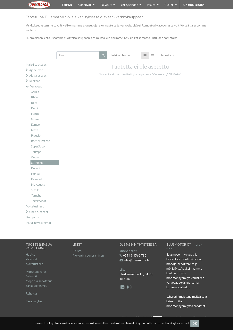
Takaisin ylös (34, 301)
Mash (34, 130)
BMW (34, 97)
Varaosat (36, 86)
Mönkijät (31, 276)
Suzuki (35, 190)
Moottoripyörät (36, 272)
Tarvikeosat (38, 201)
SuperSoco (38, 146)
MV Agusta (38, 184)
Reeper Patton (40, 141)
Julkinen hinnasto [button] (122, 55)
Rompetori (33, 217)
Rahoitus (31, 293)
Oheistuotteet (38, 212)
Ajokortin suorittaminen (88, 255)
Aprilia (35, 92)
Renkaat (34, 81)
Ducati (35, 168)
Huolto (30, 254)
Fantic (35, 114)
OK (195, 323)
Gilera (35, 119)
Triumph (36, 152)
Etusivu (77, 251)
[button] (168, 55)
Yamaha (36, 195)
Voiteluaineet (35, 206)
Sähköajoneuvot (36, 286)
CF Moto (37, 163)
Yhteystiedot (128, 251)
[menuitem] (67, 4)
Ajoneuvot (36, 70)
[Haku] (103, 55)
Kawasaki (37, 179)
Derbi (34, 108)
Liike (122, 269)
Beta (34, 103)
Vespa (35, 157)
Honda (35, 174)
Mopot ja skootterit (39, 281)
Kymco (35, 124)
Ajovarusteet (37, 75)
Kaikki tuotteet (36, 64)
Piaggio (36, 135)
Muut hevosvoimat (38, 223)
